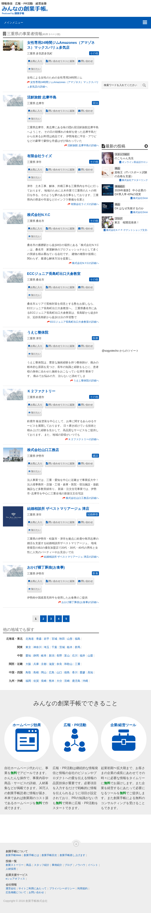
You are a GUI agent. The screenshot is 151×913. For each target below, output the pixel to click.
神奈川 (37, 647)
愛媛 (82, 672)
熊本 (51, 680)
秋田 (62, 638)
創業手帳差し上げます (72, 855)
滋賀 (51, 664)
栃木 (69, 647)
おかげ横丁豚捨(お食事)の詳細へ (80, 602)
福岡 (28, 680)
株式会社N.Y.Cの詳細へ (85, 263)
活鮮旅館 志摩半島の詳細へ (83, 145)
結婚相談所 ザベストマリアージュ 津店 (58, 509)
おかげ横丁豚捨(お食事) (46, 567)
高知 (90, 672)
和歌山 (68, 664)
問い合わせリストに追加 (61, 61)
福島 (77, 638)
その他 (94, 53)
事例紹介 (57, 864)
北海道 (30, 638)
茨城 (62, 647)
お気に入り (36, 61)
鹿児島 (76, 680)
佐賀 (36, 680)
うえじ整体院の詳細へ (86, 380)
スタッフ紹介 (41, 864)
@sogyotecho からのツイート (120, 350)
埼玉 (46, 647)
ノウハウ (80, 864)
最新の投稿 (115, 146)
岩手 (46, 638)
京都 (44, 664)
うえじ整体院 (37, 332)
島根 (36, 672)
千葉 (54, 647)
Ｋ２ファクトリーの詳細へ (83, 439)
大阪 (28, 664)
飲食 (95, 573)
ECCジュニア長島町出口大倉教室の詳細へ (74, 321)
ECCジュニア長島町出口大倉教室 (54, 274)
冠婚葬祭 (92, 514)
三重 (77, 664)
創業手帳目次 (49, 855)
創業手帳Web (13, 855)
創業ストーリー (15, 864)
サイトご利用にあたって (32, 888)
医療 (95, 338)
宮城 (54, 638)
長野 (59, 655)
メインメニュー (13, 22)
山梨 (90, 655)
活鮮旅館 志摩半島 (41, 97)
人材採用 (11, 868)
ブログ (68, 864)
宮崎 (67, 680)
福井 (82, 655)
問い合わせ (87, 61)
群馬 (77, 647)
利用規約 (82, 888)
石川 (75, 655)
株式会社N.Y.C (38, 215)
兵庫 (36, 664)
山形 (69, 638)
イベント (93, 864)
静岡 (36, 655)
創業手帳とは (31, 855)
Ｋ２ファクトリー (41, 391)
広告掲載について (16, 892)
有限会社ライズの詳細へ (85, 204)
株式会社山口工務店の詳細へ (82, 498)
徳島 (67, 672)
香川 (75, 672)
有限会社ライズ (39, 156)
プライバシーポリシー (62, 888)
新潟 (51, 655)
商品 (28, 864)
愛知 (28, 655)
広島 (51, 672)
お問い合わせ (36, 892)
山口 (59, 672)
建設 (95, 455)
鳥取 (28, 672)
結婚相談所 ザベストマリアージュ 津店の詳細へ (71, 556)
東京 (28, 647)
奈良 (59, 664)
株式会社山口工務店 (43, 450)
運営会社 (11, 888)
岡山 (44, 672)
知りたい (36, 69)
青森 (39, 638)
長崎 (44, 680)
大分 (59, 680)
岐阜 (44, 655)
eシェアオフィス (15, 878)
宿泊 (95, 103)
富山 (67, 655)
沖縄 (85, 680)
